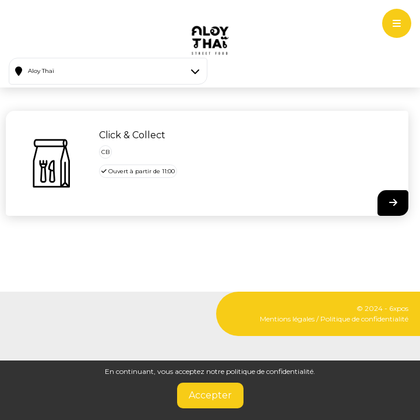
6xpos (398, 308)
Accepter (210, 395)
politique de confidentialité (269, 371)
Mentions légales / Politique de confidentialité (334, 318)
